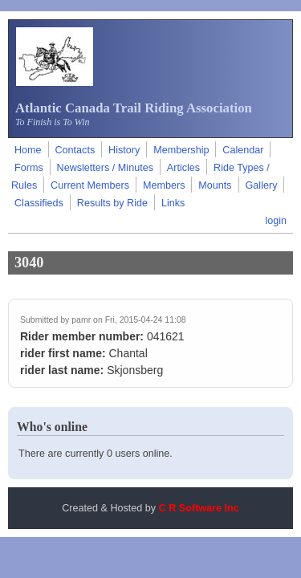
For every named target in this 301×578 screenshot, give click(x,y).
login (276, 220)
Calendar (242, 150)
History (124, 150)
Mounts (214, 185)
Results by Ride (112, 203)
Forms (28, 167)
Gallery (262, 185)
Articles (183, 167)
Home (28, 150)
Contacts (75, 150)
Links (173, 203)
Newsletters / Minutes (105, 167)
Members (164, 185)
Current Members (90, 185)
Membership (181, 150)
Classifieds (38, 203)
